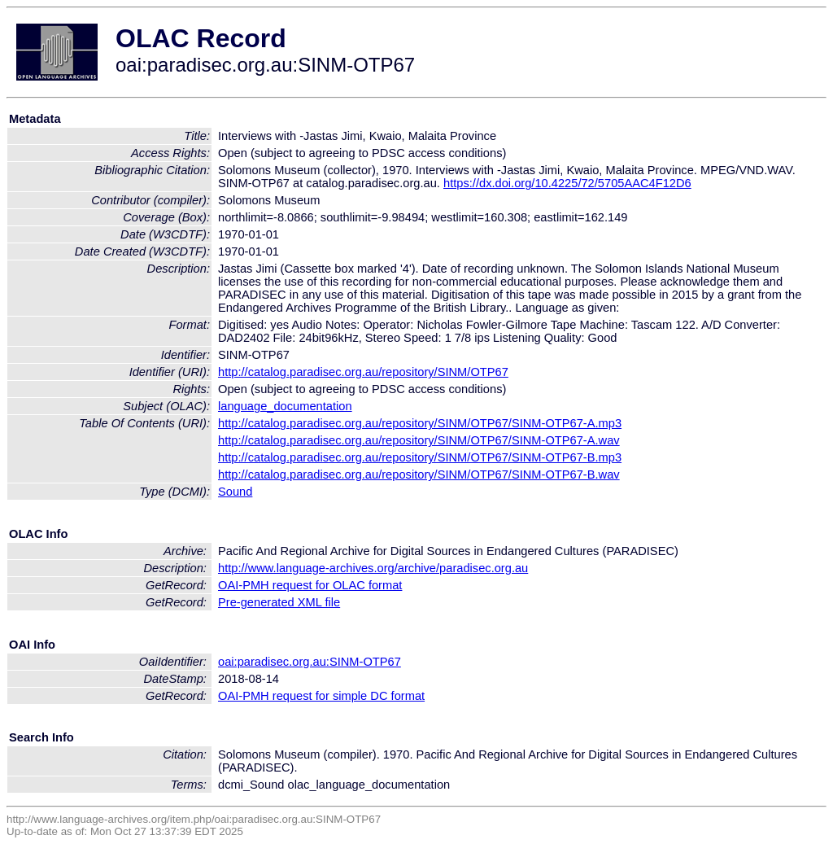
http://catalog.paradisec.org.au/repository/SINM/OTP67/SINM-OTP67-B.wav (419, 474)
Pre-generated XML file (279, 602)
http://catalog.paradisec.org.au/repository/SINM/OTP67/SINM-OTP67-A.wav (419, 440)
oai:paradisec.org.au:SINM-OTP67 (309, 661)
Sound (235, 491)
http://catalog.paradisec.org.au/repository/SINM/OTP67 (363, 371)
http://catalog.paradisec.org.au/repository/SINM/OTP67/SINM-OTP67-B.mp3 (419, 457)
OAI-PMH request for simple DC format (321, 695)
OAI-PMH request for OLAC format (310, 585)
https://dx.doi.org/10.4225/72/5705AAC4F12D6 (567, 183)
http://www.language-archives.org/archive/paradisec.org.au (373, 568)
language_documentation (285, 406)
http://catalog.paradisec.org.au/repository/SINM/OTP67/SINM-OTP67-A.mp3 (419, 423)
